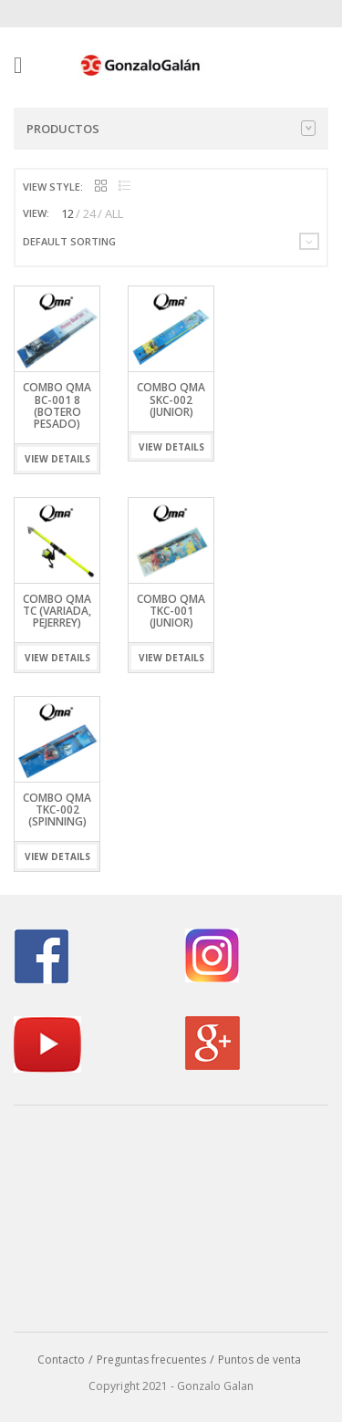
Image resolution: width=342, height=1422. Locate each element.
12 (67, 213)
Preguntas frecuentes (151, 1359)
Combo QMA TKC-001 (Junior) (171, 610)
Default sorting (69, 241)
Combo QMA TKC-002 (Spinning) (57, 809)
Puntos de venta (259, 1359)
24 (89, 213)
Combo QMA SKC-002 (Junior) (171, 399)
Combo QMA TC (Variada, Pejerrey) (57, 610)
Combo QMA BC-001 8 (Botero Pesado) (57, 405)
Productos (171, 128)
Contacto (61, 1359)
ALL (114, 213)
